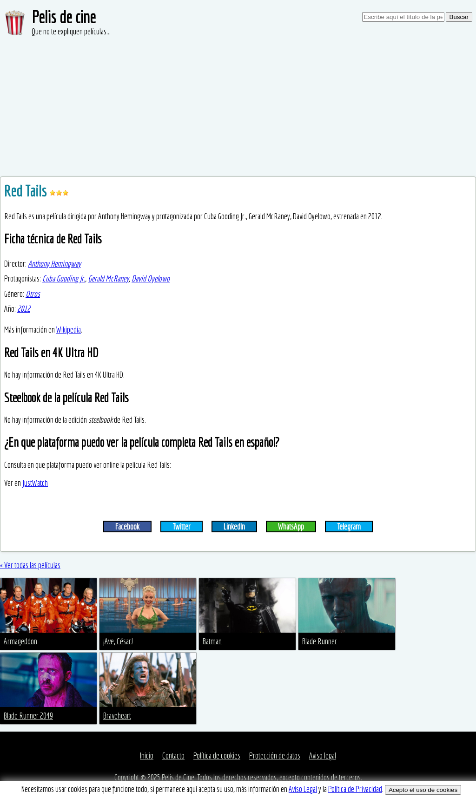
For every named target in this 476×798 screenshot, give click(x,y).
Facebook (127, 526)
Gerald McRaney (108, 278)
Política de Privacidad (355, 789)
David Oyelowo (151, 278)
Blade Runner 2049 (28, 715)
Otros (33, 294)
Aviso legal (322, 755)
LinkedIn (234, 526)
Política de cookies (216, 755)
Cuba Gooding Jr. (63, 278)
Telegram (349, 526)
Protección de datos (274, 755)
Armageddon (20, 641)
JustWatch (35, 483)
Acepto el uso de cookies (423, 789)
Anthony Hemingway (54, 263)
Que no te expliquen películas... (71, 31)
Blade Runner (319, 641)
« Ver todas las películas (30, 565)
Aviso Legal (303, 789)
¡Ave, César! (118, 641)
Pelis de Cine (178, 777)
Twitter (181, 526)
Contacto (173, 755)
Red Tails (26, 191)
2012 (23, 309)
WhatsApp (291, 526)
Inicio (146, 755)
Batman (212, 641)
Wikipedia (68, 329)
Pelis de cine (64, 16)
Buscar (459, 16)
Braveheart (117, 715)
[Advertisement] (238, 107)
